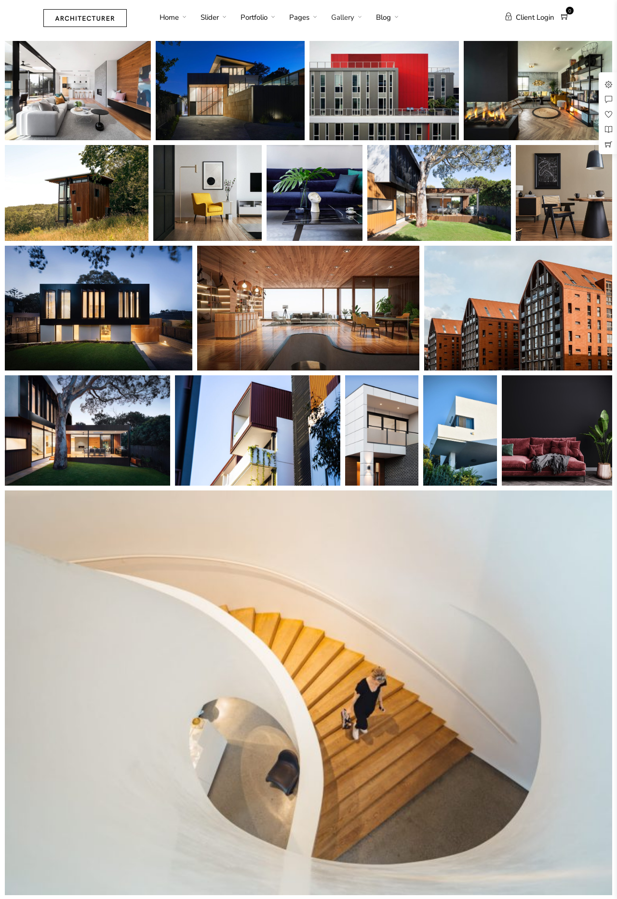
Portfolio (254, 17)
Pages (299, 17)
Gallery (342, 17)
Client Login (529, 17)
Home (169, 17)
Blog (383, 17)
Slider (210, 17)
